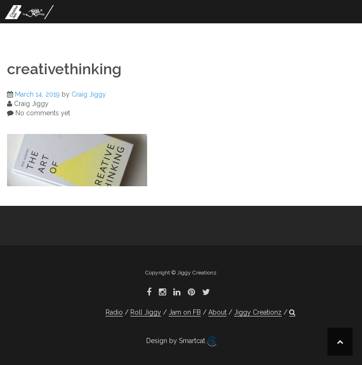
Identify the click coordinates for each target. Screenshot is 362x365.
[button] (292, 312)
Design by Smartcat (181, 341)
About (217, 312)
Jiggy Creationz (258, 312)
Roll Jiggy (145, 312)
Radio (114, 312)
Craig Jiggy (88, 94)
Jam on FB (185, 312)
